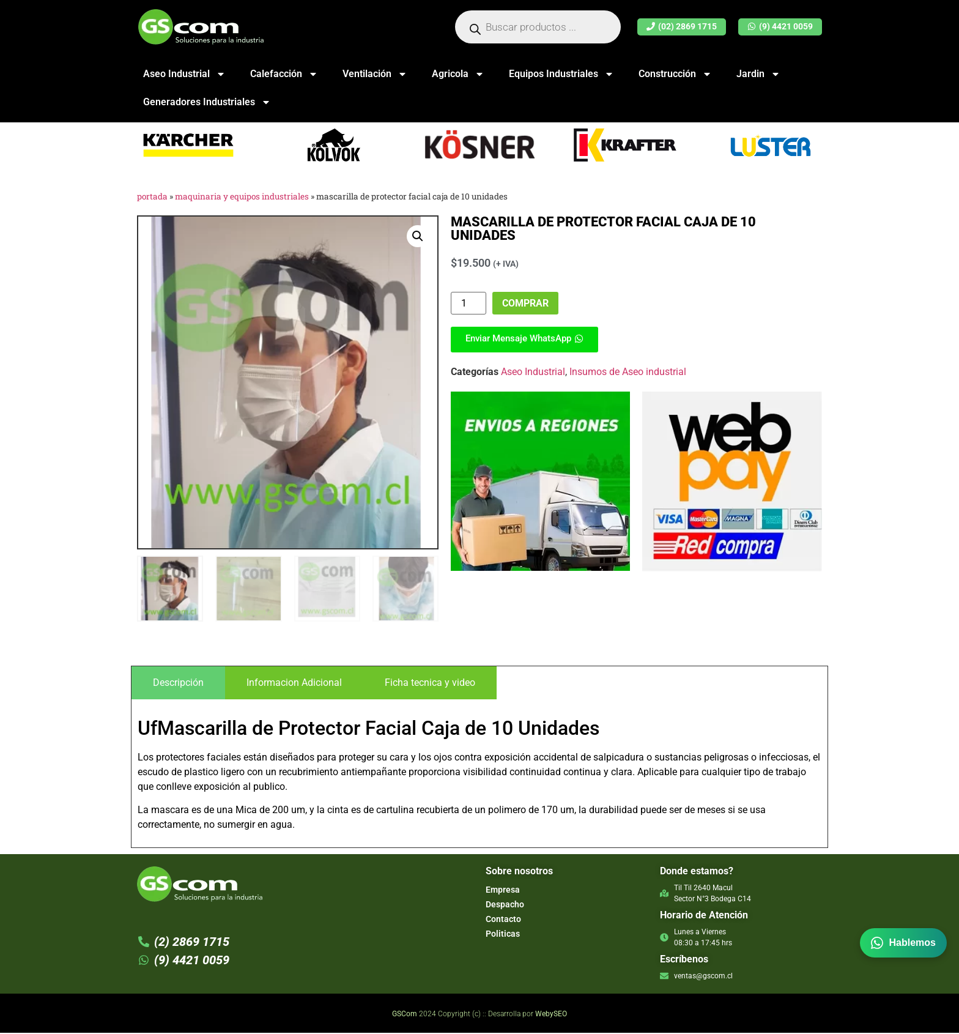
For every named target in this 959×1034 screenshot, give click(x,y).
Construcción (675, 74)
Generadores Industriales (207, 102)
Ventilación (374, 74)
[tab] (178, 684)
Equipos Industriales (561, 74)
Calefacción (284, 74)
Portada (152, 196)
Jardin (758, 74)
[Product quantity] (468, 303)
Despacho (505, 905)
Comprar (525, 303)
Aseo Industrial (184, 74)
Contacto (503, 920)
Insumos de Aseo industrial (627, 372)
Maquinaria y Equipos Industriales (242, 196)
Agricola (458, 74)
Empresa (503, 891)
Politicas (503, 935)
